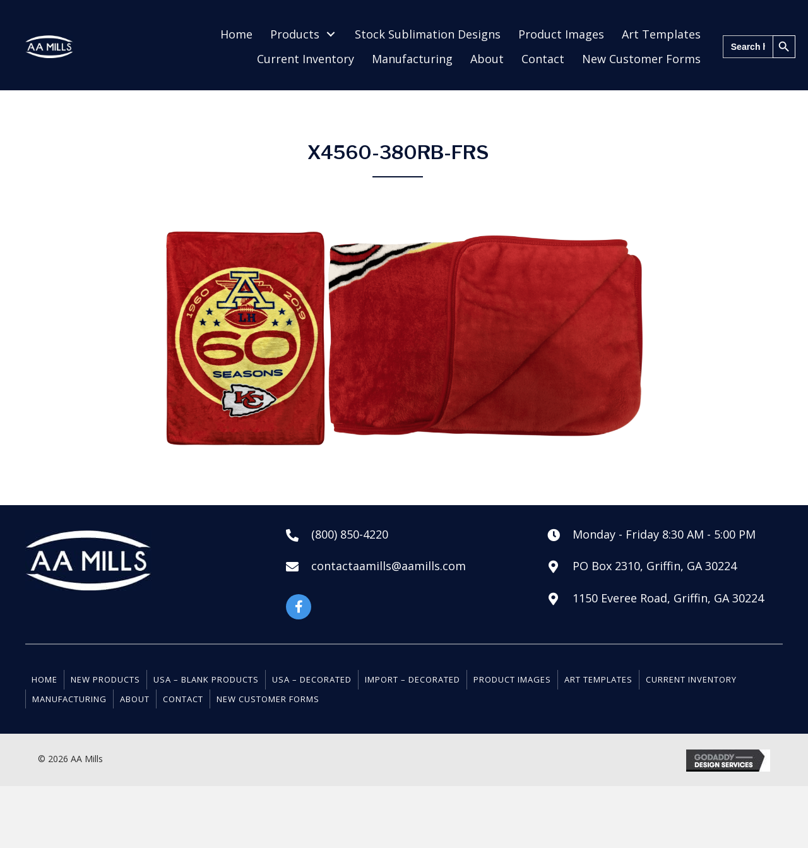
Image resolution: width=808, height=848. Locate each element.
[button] (298, 606)
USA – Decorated (312, 679)
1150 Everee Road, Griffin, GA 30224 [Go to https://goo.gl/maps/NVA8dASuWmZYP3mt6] (668, 598)
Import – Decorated (412, 679)
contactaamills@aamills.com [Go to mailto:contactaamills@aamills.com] (388, 565)
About (135, 699)
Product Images (512, 679)
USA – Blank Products (206, 679)
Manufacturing (69, 699)
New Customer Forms (268, 699)
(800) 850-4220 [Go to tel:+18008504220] (349, 534)
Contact (183, 699)
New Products (105, 679)
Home (44, 679)
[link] (236, 34)
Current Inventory (691, 679)
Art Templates (598, 679)
